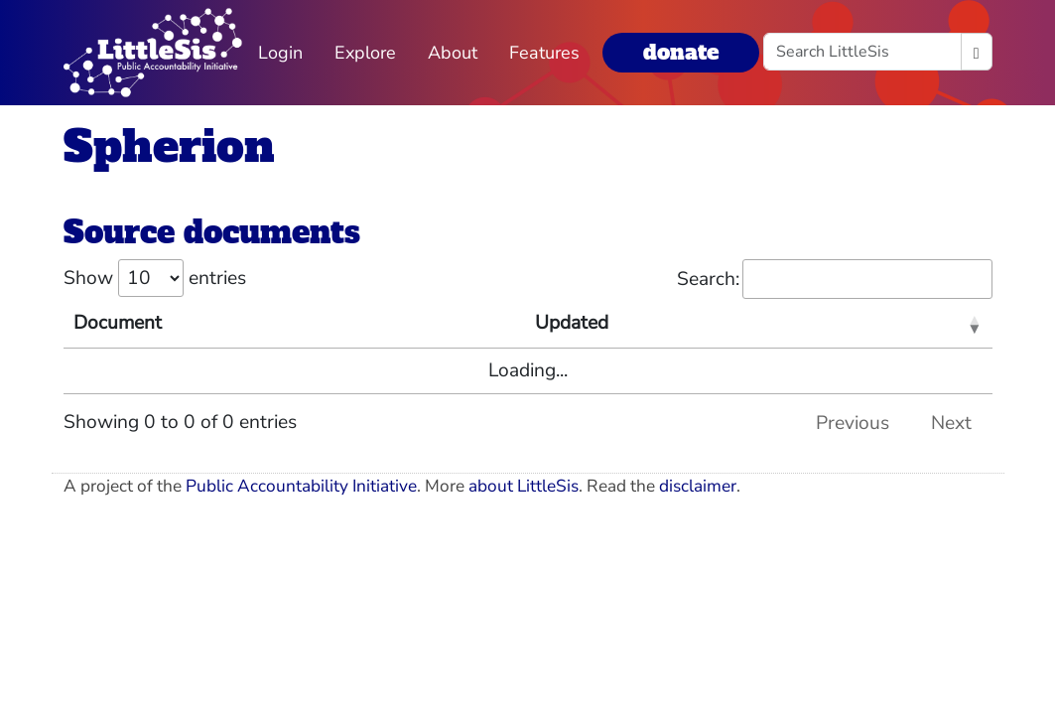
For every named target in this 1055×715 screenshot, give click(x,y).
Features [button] (544, 53)
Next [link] (951, 423)
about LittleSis (523, 486)
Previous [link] (852, 423)
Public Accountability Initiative (301, 486)
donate (681, 52)
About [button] (452, 53)
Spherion (169, 146)
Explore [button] (365, 53)
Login (280, 53)
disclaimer (697, 486)
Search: (834, 279)
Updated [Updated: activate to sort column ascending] (571, 323)
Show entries (155, 278)
